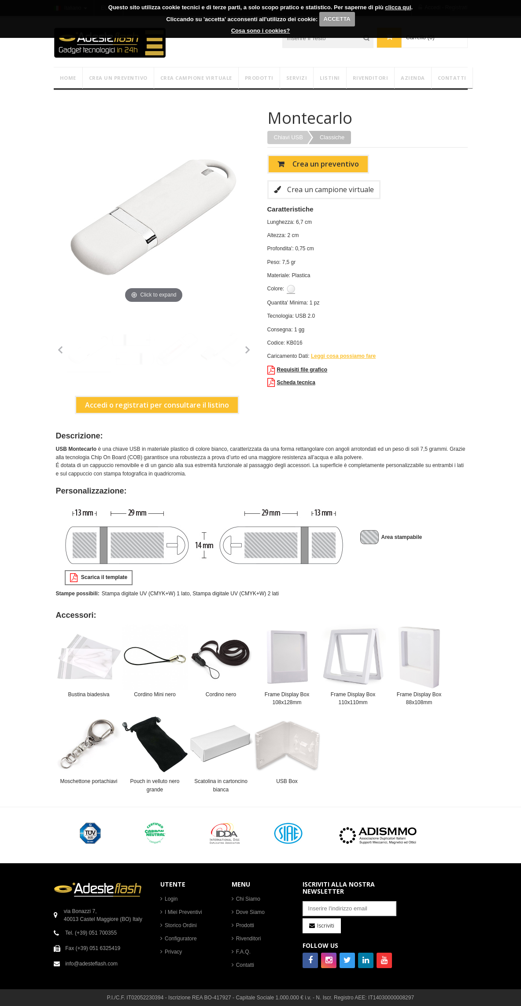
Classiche (332, 137)
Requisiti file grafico (297, 370)
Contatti (245, 965)
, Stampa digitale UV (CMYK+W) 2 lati (234, 593)
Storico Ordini (181, 925)
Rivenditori (248, 938)
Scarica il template (99, 577)
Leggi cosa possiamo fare (343, 356)
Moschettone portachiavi (88, 781)
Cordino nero (221, 694)
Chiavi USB (288, 137)
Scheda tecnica (291, 382)
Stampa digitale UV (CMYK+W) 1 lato (146, 593)
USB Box (287, 781)
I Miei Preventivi (183, 912)
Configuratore (181, 938)
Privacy (173, 952)
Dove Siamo (250, 912)
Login (171, 899)
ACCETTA (337, 18)
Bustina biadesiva (88, 694)
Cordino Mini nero (155, 694)
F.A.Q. (243, 952)
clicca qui (398, 7)
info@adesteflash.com (91, 964)
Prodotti (245, 925)
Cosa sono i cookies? (260, 30)
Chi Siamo (248, 899)
